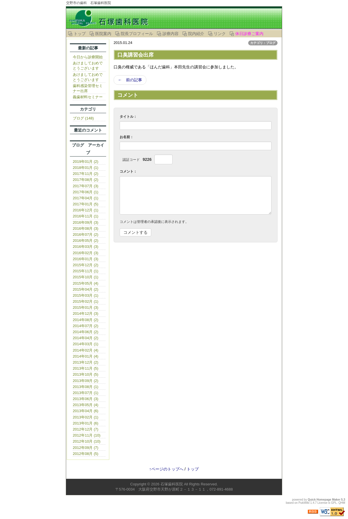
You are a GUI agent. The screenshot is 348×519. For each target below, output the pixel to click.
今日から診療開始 (88, 57)
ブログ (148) (83, 118)
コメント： (128, 171)
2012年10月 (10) (86, 441)
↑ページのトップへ (166, 469)
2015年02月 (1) (85, 301)
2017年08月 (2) (85, 179)
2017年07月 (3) (85, 186)
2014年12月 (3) (85, 313)
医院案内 (103, 33)
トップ (80, 33)
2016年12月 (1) (85, 210)
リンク (220, 33)
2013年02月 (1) (85, 417)
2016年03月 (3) (85, 246)
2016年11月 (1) (85, 216)
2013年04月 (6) (85, 411)
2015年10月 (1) (85, 277)
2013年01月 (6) (85, 423)
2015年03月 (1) (85, 295)
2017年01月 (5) (85, 204)
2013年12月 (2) (85, 362)
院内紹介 (196, 33)
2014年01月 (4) (85, 356)
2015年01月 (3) (85, 307)
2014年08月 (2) (85, 320)
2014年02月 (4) (85, 350)
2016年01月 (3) (85, 259)
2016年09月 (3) (85, 222)
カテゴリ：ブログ (263, 43)
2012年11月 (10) (86, 435)
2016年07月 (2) (85, 234)
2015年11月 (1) (85, 271)
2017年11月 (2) (85, 173)
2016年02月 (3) (85, 253)
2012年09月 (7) (85, 447)
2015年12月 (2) (85, 265)
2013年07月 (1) (85, 393)
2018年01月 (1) (85, 167)
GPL (334, 502)
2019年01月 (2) (85, 161)
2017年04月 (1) (85, 198)
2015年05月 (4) (85, 283)
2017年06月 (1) (85, 192)
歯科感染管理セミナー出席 (88, 88)
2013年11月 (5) (85, 368)
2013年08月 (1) (85, 387)
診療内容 (170, 33)
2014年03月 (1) (85, 344)
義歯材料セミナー (88, 97)
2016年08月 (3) (85, 228)
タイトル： (128, 117)
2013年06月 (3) (85, 399)
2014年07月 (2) (85, 326)
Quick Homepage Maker (324, 499)
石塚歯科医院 (171, 484)
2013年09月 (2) (85, 381)
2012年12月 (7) (85, 429)
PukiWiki (304, 502)
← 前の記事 (130, 80)
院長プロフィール (137, 33)
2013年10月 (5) (85, 374)
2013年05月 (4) (85, 405)
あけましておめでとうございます (88, 65)
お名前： (126, 137)
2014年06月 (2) (85, 332)
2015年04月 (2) (85, 289)
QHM (342, 502)
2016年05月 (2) (85, 240)
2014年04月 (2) (85, 338)
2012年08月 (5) (85, 454)
